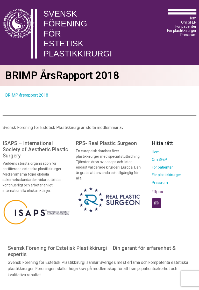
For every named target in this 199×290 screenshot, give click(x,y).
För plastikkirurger (181, 30)
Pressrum (188, 35)
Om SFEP (188, 22)
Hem (192, 18)
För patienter (185, 26)
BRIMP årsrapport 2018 (26, 95)
